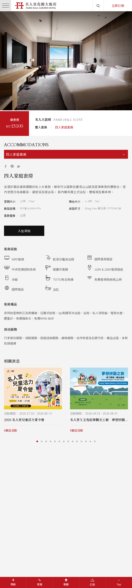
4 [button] (20, 103)
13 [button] (91, 440)
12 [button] (86, 440)
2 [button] (11, 103)
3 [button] (15, 103)
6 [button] (60, 440)
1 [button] (6, 103)
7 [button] (64, 440)
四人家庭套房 (64, 126)
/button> (7, 61)
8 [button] (68, 440)
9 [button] (73, 440)
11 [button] (82, 440)
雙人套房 (41, 126)
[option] (66, 60)
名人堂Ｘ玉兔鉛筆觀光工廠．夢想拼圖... (99, 419)
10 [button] (77, 440)
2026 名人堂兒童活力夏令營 (24, 419)
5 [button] (24, 103)
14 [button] (95, 440)
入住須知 (24, 230)
